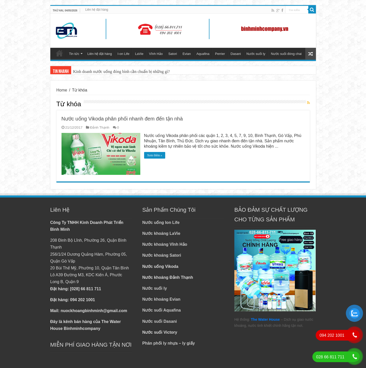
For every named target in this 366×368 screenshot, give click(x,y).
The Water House (265, 319)
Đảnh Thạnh (99, 127)
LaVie (139, 54)
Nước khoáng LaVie (161, 233)
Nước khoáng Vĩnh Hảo (164, 244)
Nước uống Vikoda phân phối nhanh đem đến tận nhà (122, 118)
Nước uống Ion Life (161, 222)
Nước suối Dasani (159, 321)
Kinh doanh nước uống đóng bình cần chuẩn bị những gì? (121, 71)
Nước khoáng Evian (161, 299)
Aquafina (202, 54)
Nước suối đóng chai (286, 54)
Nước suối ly (256, 54)
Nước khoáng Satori (161, 255)
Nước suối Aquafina (161, 310)
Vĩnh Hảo (156, 54)
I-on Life (123, 54)
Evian (186, 54)
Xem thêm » (154, 155)
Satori (172, 54)
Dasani (236, 54)
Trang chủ (59, 53)
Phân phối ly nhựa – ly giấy (168, 343)
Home (61, 90)
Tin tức (74, 54)
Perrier (220, 54)
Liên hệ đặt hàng (96, 9)
